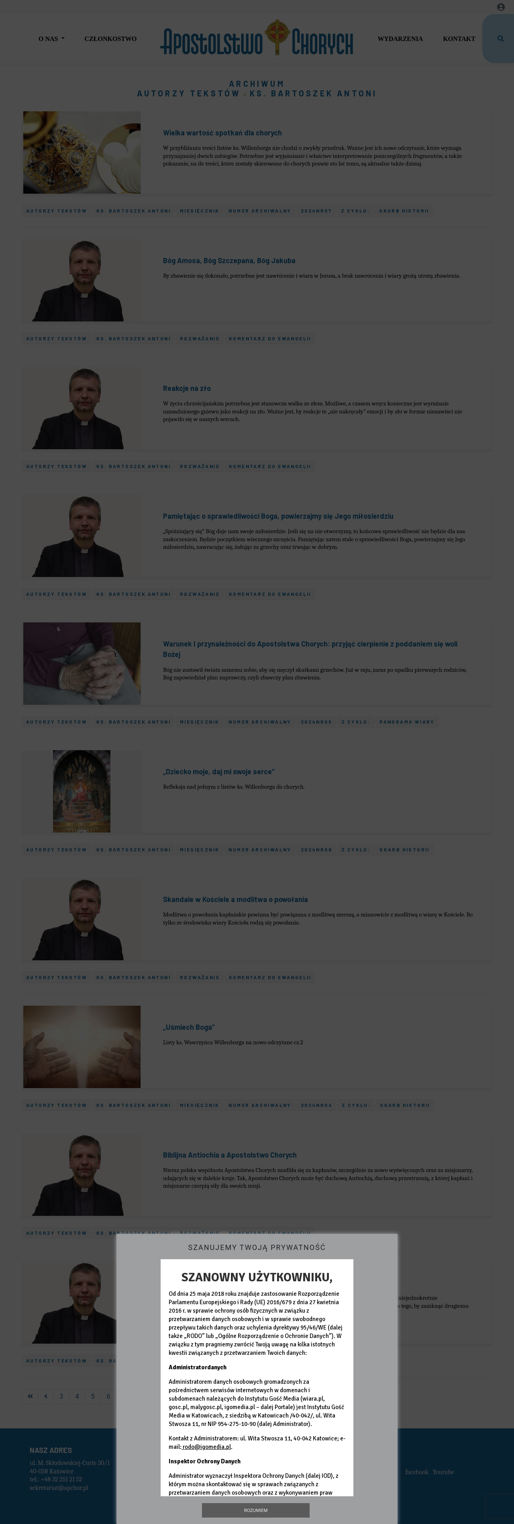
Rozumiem (256, 1510)
